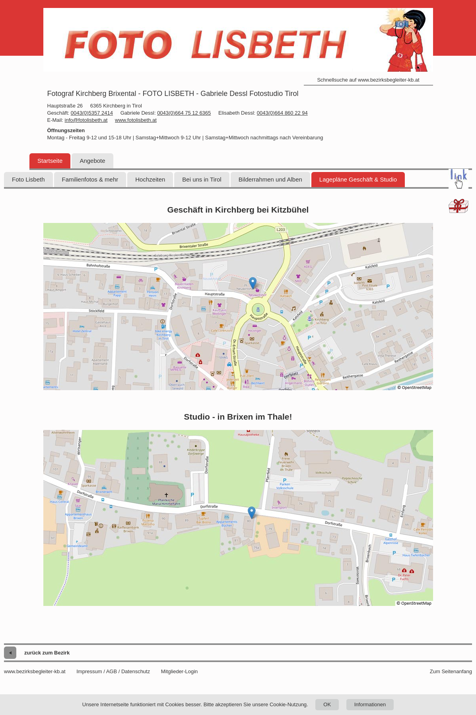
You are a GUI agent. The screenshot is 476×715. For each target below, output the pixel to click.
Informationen (370, 704)
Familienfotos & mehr (90, 179)
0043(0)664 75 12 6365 (184, 113)
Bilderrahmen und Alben (270, 179)
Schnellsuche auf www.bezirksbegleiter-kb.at (368, 80)
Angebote (92, 160)
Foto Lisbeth (28, 179)
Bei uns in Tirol (201, 179)
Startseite (49, 160)
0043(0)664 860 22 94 (282, 113)
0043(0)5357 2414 (92, 113)
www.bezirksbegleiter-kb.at (35, 671)
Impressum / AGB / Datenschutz (113, 671)
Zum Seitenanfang (451, 671)
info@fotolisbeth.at (86, 120)
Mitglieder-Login (179, 671)
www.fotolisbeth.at (136, 120)
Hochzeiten (150, 179)
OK (327, 704)
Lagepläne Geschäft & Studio (358, 179)
